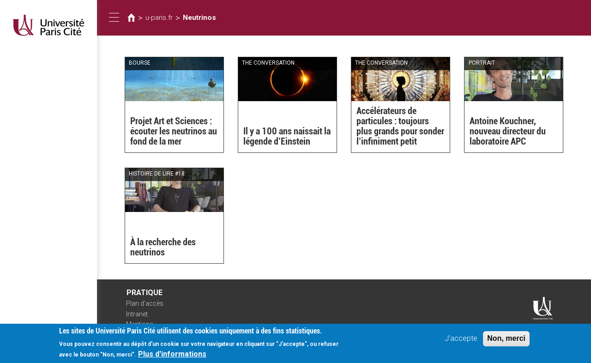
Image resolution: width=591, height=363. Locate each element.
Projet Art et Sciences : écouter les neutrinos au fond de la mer (173, 131)
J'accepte (461, 341)
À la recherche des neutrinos (163, 247)
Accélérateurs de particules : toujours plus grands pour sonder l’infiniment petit (400, 126)
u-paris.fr (159, 17)
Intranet (137, 314)
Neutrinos (199, 17)
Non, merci (506, 341)
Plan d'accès (144, 303)
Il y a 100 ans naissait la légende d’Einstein (287, 136)
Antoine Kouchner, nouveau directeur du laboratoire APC (508, 131)
